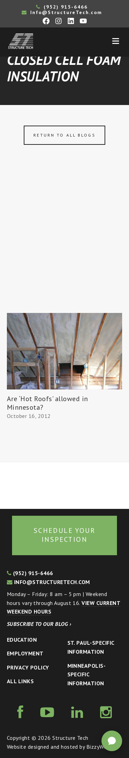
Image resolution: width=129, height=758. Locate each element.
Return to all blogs (64, 135)
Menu (115, 41)
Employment (25, 653)
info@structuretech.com (48, 582)
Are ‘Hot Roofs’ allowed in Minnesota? (47, 403)
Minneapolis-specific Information (86, 674)
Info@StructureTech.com (62, 12)
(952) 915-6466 (62, 7)
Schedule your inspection (64, 535)
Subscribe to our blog (39, 623)
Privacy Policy (28, 667)
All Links (20, 681)
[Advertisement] (64, 245)
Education (22, 639)
